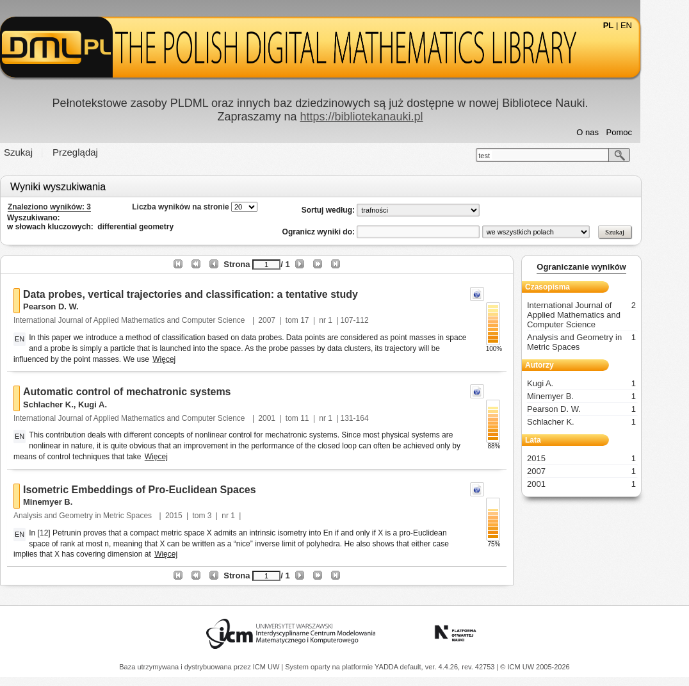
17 (329, 320)
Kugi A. (116, 404)
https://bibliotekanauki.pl (385, 116)
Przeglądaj (99, 152)
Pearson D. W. (75, 306)
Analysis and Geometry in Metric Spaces (108, 515)
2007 (291, 320)
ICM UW (267, 667)
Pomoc (643, 132)
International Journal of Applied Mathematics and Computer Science (155, 320)
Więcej (188, 359)
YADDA (387, 667)
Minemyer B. (72, 502)
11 (329, 418)
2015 (198, 515)
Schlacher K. (72, 404)
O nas (612, 132)
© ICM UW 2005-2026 (534, 667)
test (508, 155)
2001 (291, 418)
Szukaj (42, 152)
